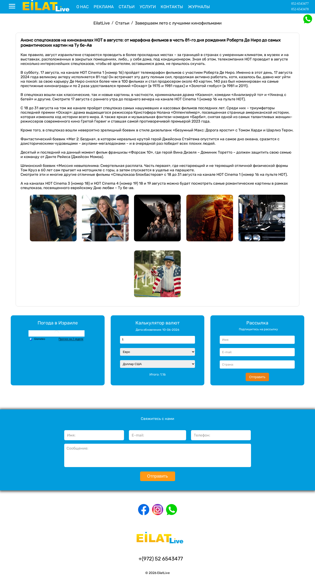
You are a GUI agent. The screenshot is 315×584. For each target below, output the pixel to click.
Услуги (148, 6)
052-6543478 (300, 9)
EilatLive (101, 23)
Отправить (257, 377)
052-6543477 (300, 3)
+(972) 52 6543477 (160, 559)
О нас (82, 6)
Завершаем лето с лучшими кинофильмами (178, 23)
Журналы (199, 6)
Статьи (126, 6)
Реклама (104, 6)
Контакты (172, 6)
